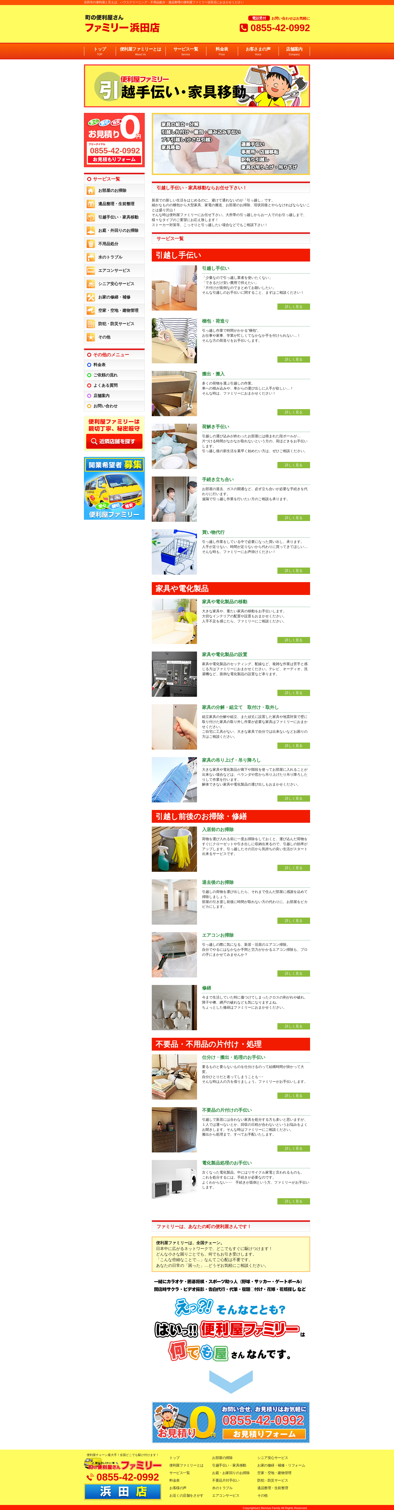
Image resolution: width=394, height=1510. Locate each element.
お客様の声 (177, 1488)
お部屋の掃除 (222, 1458)
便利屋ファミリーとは (140, 52)
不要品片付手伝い (225, 1480)
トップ (100, 52)
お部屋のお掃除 (112, 190)
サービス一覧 (185, 52)
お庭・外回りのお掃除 (118, 230)
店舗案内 (294, 52)
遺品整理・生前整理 (116, 204)
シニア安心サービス (116, 284)
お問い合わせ (105, 406)
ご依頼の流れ (105, 375)
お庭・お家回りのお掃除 (231, 1473)
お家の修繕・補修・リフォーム (281, 1465)
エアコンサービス (114, 270)
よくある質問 (105, 385)
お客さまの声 (258, 52)
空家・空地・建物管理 (118, 310)
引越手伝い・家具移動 (118, 217)
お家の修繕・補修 (114, 297)
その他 (104, 337)
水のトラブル (110, 257)
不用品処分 (108, 244)
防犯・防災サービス (116, 324)
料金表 (222, 52)
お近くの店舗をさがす (186, 1495)
